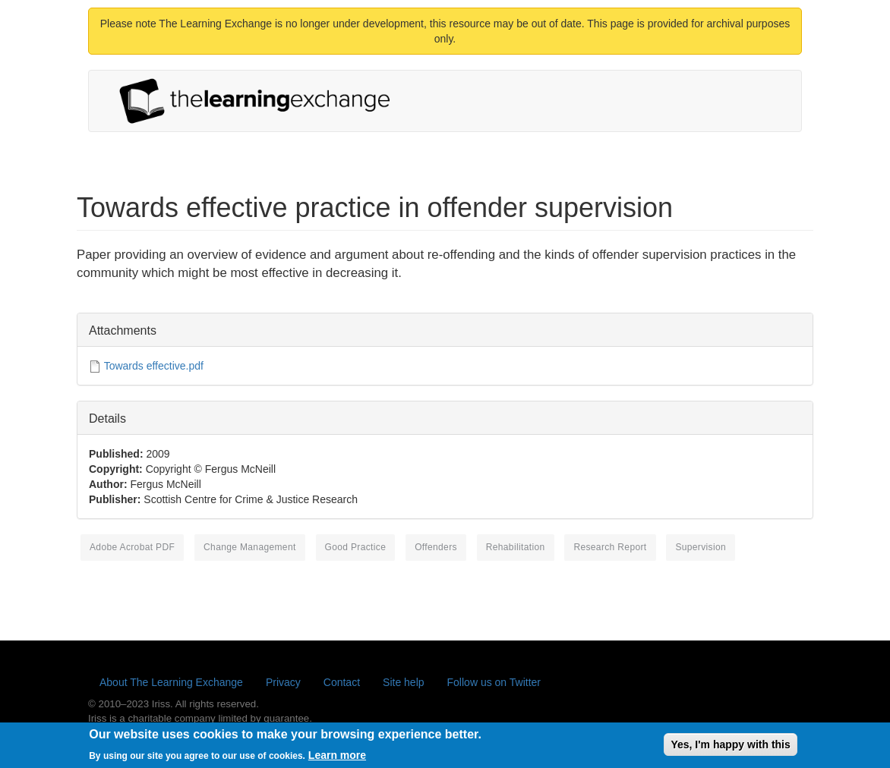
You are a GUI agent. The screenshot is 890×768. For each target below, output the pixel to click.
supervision (700, 547)
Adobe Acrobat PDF (132, 547)
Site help (403, 682)
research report (609, 547)
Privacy (283, 682)
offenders (436, 547)
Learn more (337, 757)
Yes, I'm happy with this (730, 747)
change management (250, 547)
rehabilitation (515, 547)
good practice (356, 547)
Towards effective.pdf (154, 366)
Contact (341, 682)
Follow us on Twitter (494, 682)
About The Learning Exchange (171, 682)
